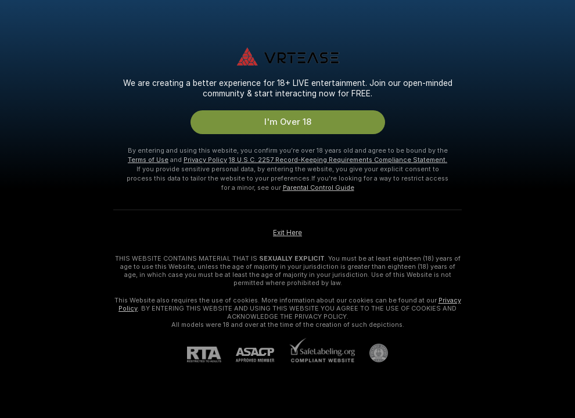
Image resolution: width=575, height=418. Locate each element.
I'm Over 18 (287, 122)
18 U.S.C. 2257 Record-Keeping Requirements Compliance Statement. (338, 160)
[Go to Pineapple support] (371, 353)
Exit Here (287, 233)
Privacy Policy (205, 160)
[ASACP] (262, 355)
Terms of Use (148, 160)
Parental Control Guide (318, 187)
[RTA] (211, 354)
